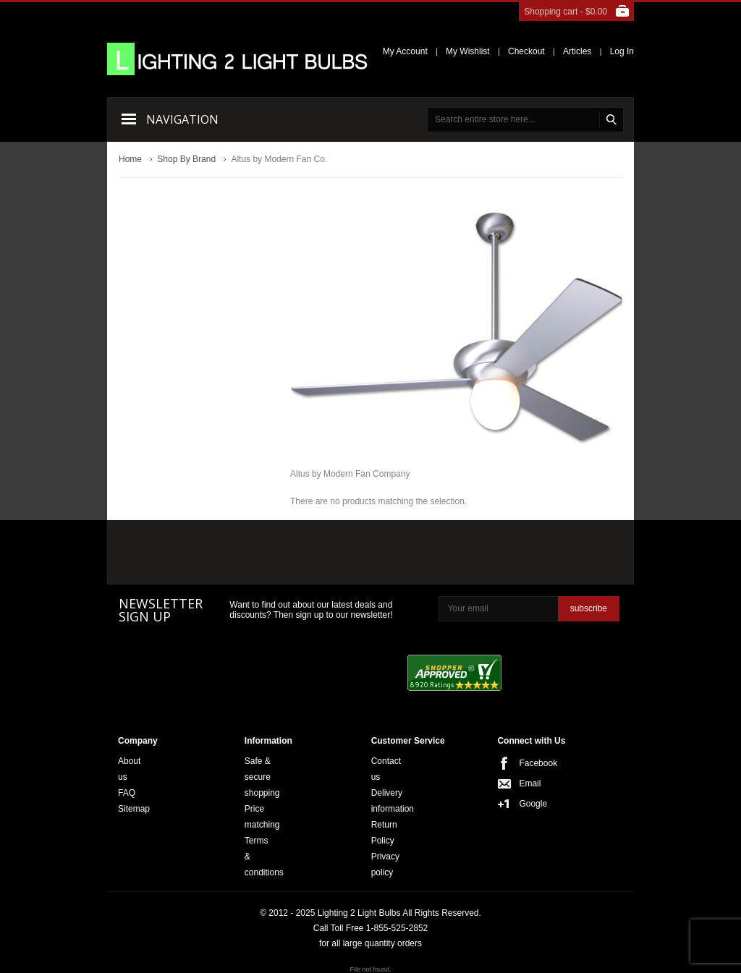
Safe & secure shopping (262, 777)
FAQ (126, 793)
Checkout (526, 51)
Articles (577, 51)
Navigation (182, 119)
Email (523, 783)
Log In (622, 51)
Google (523, 804)
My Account (405, 51)
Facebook (523, 763)
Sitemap (134, 809)
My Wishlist (468, 51)
